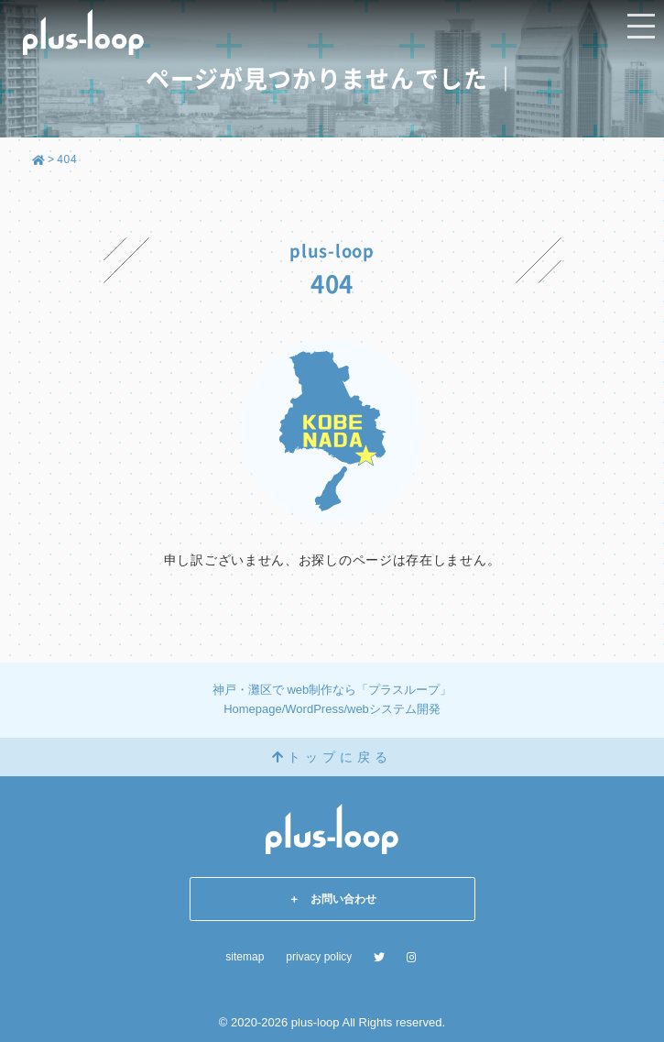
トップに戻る (332, 757)
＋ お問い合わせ (332, 899)
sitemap (244, 956)
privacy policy (319, 956)
